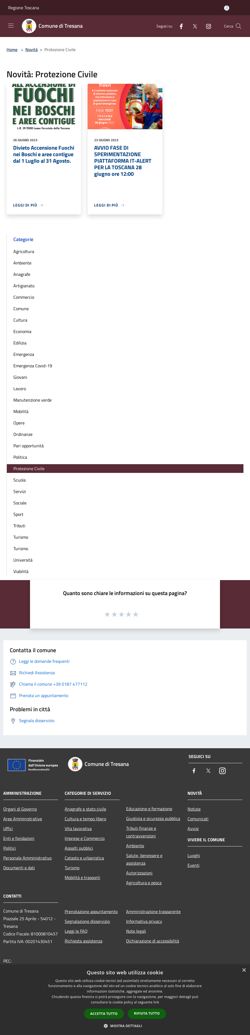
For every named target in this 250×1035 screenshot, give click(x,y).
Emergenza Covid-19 (32, 365)
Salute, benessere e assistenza (144, 859)
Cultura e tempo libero (85, 818)
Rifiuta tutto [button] (147, 1013)
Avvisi (193, 828)
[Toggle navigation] (11, 25)
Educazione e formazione (149, 808)
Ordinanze (22, 434)
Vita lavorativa (78, 828)
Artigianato (23, 285)
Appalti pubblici (79, 848)
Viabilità (20, 571)
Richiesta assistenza (83, 941)
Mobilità (20, 411)
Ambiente (22, 263)
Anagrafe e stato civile (85, 809)
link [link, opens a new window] (156, 1002)
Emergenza (23, 354)
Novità (31, 49)
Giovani (20, 377)
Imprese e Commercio (85, 838)
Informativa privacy (144, 921)
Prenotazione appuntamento (91, 911)
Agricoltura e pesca (144, 882)
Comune (21, 308)
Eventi (194, 865)
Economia (22, 331)
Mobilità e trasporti (82, 877)
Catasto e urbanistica (84, 858)
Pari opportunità (28, 445)
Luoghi (194, 855)
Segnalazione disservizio (87, 921)
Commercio (23, 297)
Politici (9, 848)
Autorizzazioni (139, 873)
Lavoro (19, 388)
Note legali (136, 931)
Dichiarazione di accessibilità (152, 941)
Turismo (20, 537)
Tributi (19, 525)
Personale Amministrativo (27, 858)
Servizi (19, 491)
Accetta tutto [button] (104, 1013)
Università (22, 560)
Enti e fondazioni (18, 838)
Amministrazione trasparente (153, 911)
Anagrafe (21, 274)
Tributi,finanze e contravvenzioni (141, 832)
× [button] (244, 970)
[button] (125, 1025)
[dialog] (125, 1000)
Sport (18, 514)
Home (12, 49)
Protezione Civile (28, 468)
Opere (19, 423)
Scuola (19, 480)
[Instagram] (206, 26)
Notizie (194, 809)
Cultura (20, 320)
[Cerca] (238, 26)
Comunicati (198, 818)
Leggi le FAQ (76, 931)
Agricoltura (23, 251)
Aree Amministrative (22, 818)
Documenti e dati (19, 867)
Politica (20, 457)
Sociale (19, 503)
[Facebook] (179, 26)
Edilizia (19, 343)
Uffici (8, 828)
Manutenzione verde (32, 400)
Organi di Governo (20, 809)
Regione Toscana (23, 7)
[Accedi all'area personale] (226, 8)
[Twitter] (192, 26)
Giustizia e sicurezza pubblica (153, 818)
